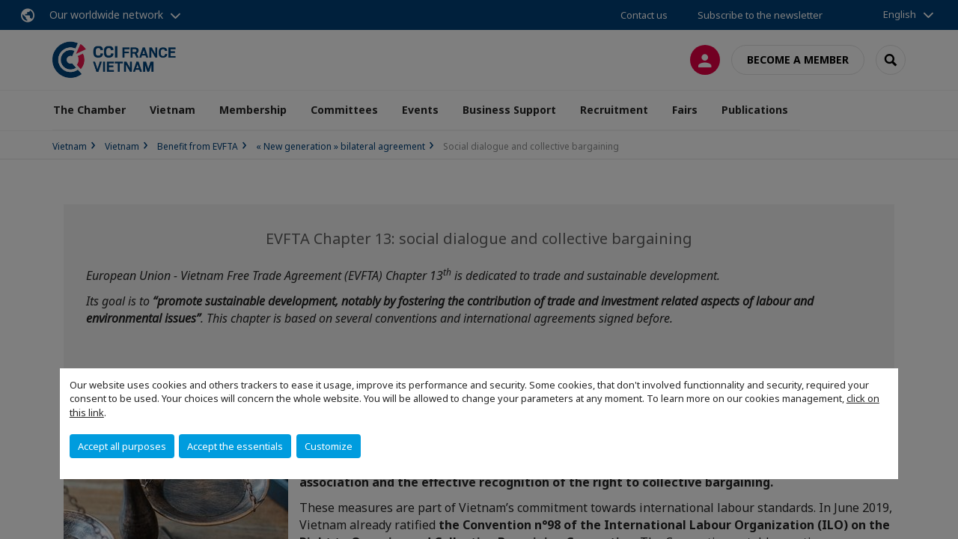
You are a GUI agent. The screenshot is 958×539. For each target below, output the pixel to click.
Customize (329, 446)
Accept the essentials (235, 446)
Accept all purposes (122, 446)
